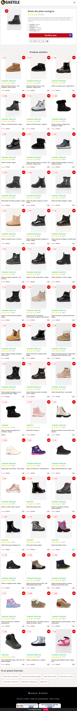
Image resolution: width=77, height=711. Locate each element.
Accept (45, 709)
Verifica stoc (58, 35)
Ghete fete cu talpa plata (29, 682)
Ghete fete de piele (50, 676)
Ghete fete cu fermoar (10, 682)
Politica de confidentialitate (39, 699)
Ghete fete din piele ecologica (31, 676)
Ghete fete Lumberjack (10, 676)
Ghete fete (43, 682)
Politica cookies (54, 699)
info (23, 90)
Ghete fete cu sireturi (66, 676)
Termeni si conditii (23, 699)
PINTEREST (43, 693)
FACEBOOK (33, 693)
